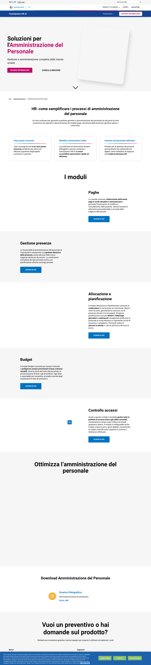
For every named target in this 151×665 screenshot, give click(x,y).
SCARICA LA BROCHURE (51, 70)
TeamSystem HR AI (19, 99)
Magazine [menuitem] (135, 7)
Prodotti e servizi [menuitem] (111, 7)
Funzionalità (108, 14)
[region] (75, 658)
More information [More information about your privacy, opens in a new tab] (85, 663)
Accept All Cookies (134, 658)
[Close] (147, 658)
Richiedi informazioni (19, 70)
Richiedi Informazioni (130, 14)
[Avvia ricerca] (140, 2)
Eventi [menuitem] (125, 7)
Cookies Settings (105, 658)
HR (10, 99)
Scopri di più (99, 223)
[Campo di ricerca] (127, 2)
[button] (21, 2)
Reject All (119, 658)
